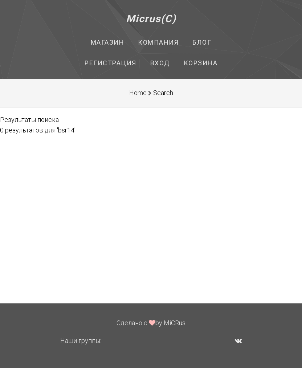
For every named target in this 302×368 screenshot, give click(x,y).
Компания (158, 42)
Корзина (201, 63)
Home (138, 93)
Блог (201, 42)
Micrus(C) (151, 19)
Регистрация (110, 63)
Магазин (108, 42)
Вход (160, 63)
